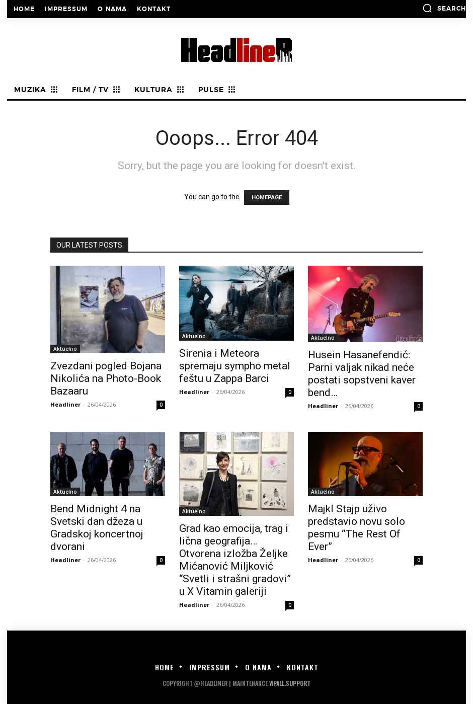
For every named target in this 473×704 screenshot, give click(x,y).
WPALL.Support (289, 683)
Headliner (65, 404)
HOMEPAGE (267, 197)
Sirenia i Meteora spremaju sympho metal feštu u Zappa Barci (234, 365)
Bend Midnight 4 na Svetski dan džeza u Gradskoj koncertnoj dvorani (96, 528)
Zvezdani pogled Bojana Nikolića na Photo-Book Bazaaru (106, 378)
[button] (444, 8)
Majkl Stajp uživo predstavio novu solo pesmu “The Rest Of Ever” (356, 528)
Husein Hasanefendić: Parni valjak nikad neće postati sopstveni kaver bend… (362, 374)
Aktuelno (65, 348)
